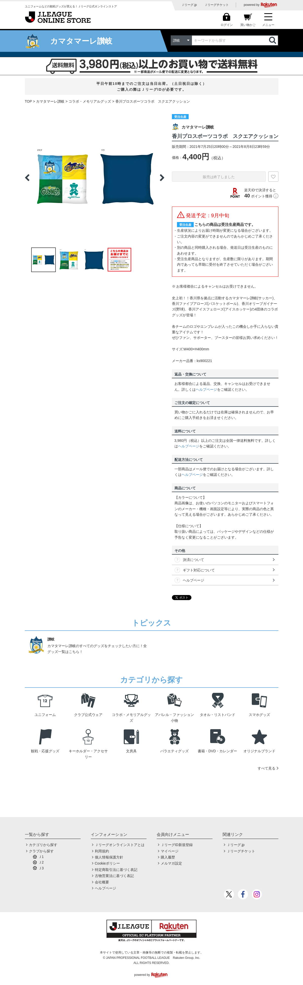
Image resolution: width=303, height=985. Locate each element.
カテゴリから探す (43, 845)
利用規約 (102, 851)
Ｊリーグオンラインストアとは (120, 845)
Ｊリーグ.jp (189, 5)
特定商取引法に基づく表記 (116, 870)
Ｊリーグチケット (216, 5)
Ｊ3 (41, 868)
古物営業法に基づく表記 (114, 876)
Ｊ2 (41, 862)
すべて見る (266, 768)
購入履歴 (168, 857)
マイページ (170, 851)
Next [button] (162, 177)
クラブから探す (41, 851)
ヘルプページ (206, 389)
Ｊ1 (41, 857)
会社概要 (102, 882)
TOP (28, 101)
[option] (94, 177)
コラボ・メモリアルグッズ (89, 101)
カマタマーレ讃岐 (50, 101)
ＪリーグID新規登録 (177, 845)
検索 (273, 40)
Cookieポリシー (107, 863)
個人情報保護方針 (109, 857)
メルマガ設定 (171, 863)
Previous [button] (27, 177)
